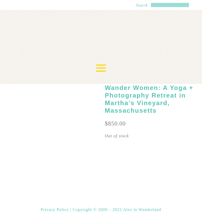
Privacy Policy (55, 209)
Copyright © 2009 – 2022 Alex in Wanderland (117, 209)
